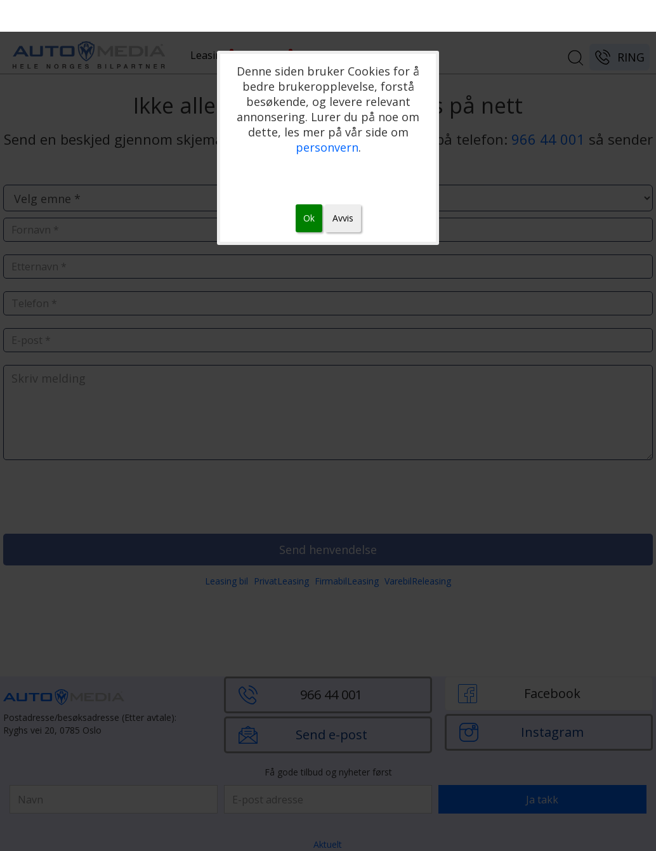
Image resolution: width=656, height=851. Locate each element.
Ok (309, 218)
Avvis (342, 218)
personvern (327, 147)
